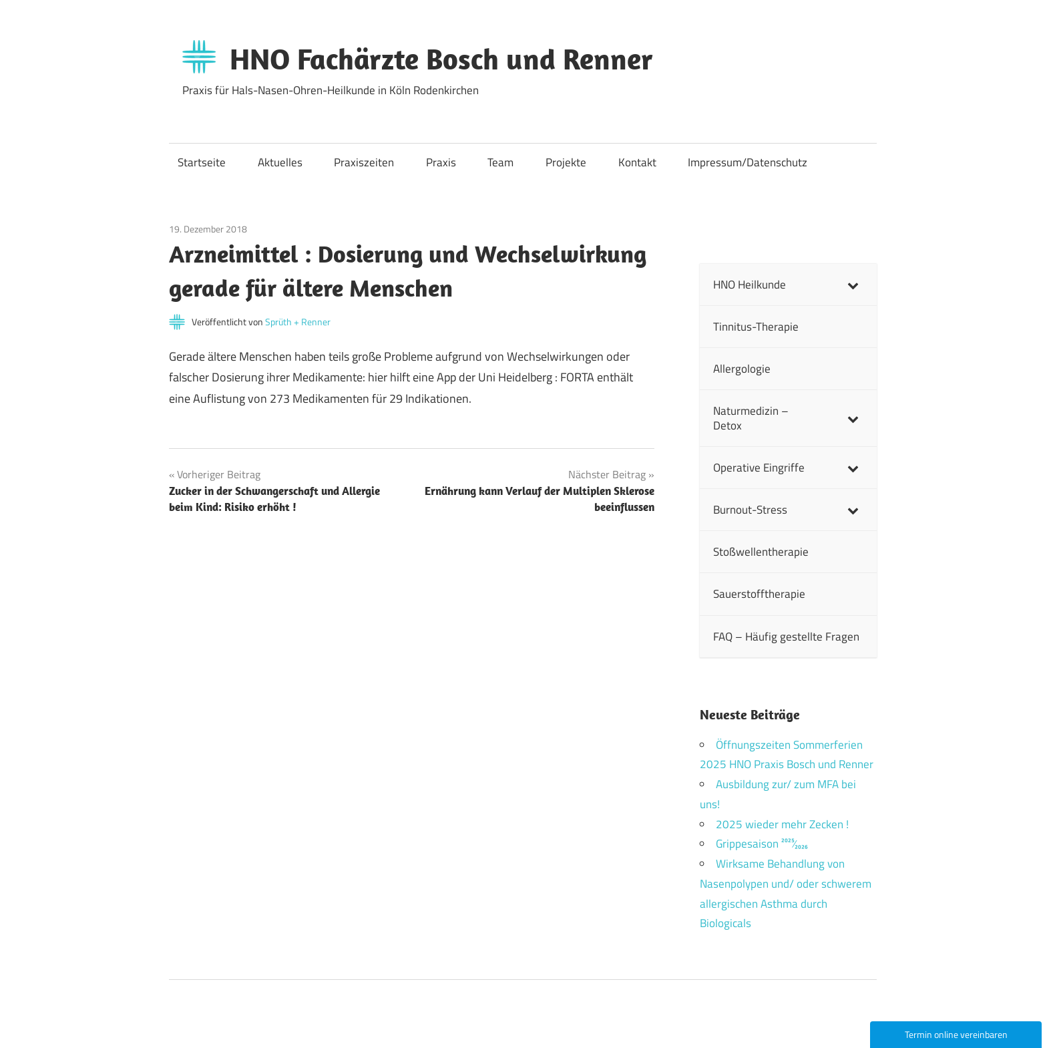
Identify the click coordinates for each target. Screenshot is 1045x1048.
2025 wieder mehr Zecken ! (782, 824)
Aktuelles (280, 162)
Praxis (441, 162)
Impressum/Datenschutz (747, 162)
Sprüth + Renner (298, 322)
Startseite (202, 162)
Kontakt (637, 162)
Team (500, 162)
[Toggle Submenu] (853, 284)
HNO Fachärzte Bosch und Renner (441, 59)
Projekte (566, 162)
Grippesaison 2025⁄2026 (762, 843)
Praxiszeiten (364, 162)
